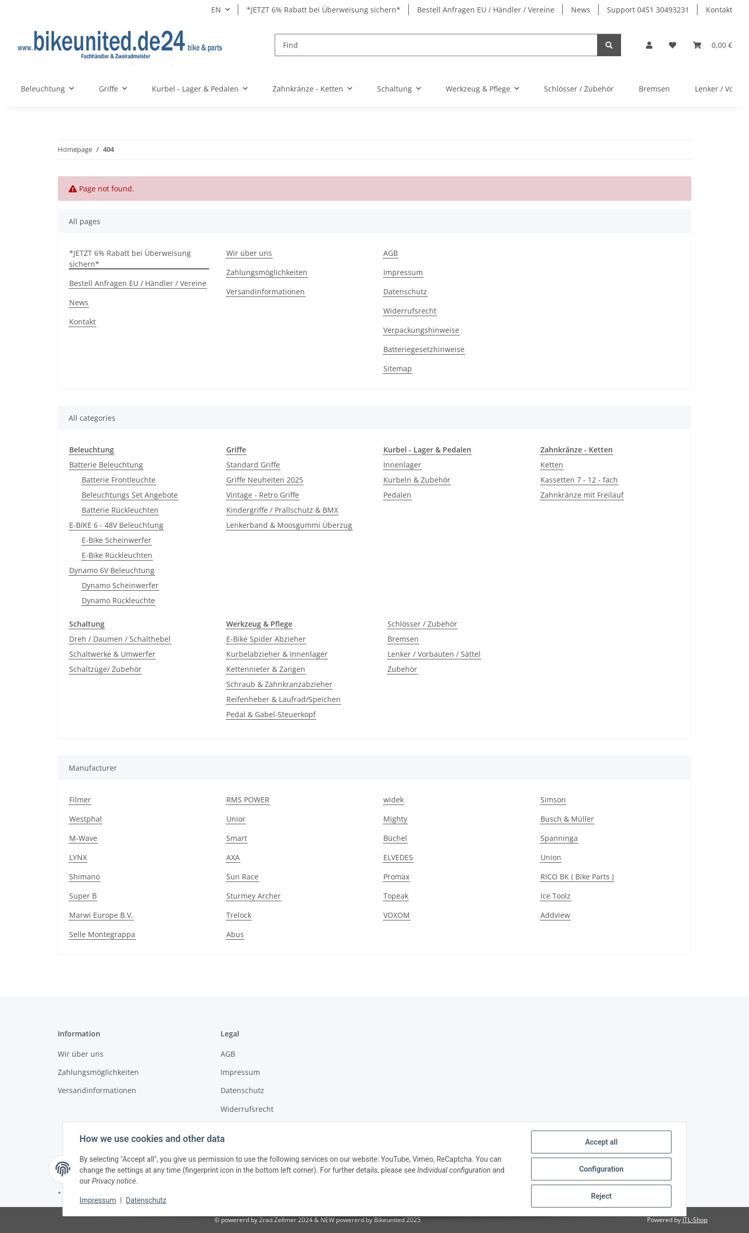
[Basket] (713, 45)
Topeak (395, 896)
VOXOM (396, 915)
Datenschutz (146, 1201)
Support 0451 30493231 (648, 10)
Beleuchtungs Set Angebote (130, 495)
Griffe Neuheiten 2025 (264, 480)
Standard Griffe (253, 465)
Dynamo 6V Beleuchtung (111, 570)
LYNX (78, 857)
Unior (236, 819)
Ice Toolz (555, 896)
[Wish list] (673, 45)
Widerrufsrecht (409, 311)
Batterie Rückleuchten (120, 510)
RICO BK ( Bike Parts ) (577, 876)
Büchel (395, 838)
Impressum (98, 1201)
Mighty (395, 819)
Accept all (601, 1142)
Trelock (238, 915)
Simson (553, 799)
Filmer (80, 799)
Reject (601, 1196)
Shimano (84, 876)
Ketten (551, 465)
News (580, 10)
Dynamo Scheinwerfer (120, 585)
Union (550, 857)
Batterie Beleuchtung (106, 465)
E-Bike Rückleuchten (117, 555)
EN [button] (216, 10)
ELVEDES (398, 857)
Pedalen (397, 495)
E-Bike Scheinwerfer (116, 540)
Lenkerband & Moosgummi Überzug (289, 525)
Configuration (601, 1169)
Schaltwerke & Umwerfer (112, 654)
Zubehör (402, 669)
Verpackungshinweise (421, 330)
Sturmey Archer (253, 896)
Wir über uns (249, 253)
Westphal (85, 819)
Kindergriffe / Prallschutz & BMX (282, 510)
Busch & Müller (567, 819)
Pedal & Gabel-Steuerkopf (271, 714)
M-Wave (83, 838)
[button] (649, 45)
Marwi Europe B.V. (101, 915)
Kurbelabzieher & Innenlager (277, 654)
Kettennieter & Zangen (265, 669)
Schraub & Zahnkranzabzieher (279, 684)
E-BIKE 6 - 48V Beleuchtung (116, 525)
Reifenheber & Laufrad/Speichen (283, 699)
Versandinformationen (265, 291)
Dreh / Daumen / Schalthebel (120, 639)
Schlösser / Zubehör (422, 624)
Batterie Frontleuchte (119, 480)
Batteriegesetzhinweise (423, 349)
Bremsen (403, 639)
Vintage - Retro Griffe (262, 495)
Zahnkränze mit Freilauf (582, 495)
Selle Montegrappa (102, 934)
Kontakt (719, 10)
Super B (83, 896)
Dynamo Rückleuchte (118, 600)
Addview (555, 915)
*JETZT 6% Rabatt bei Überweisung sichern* (324, 10)
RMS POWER (247, 799)
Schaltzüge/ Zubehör (105, 669)
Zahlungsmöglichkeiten (266, 272)
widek (393, 799)
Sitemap (397, 368)
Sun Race (242, 876)
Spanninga (559, 838)
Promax (396, 876)
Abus (235, 934)
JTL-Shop (694, 1219)
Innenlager (402, 465)
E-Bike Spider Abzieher (266, 639)
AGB (390, 253)
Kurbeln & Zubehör (416, 480)
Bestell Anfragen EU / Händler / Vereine (485, 10)
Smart (236, 838)
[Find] (436, 45)
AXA (233, 857)
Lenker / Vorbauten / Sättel (434, 654)
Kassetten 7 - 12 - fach (579, 480)
